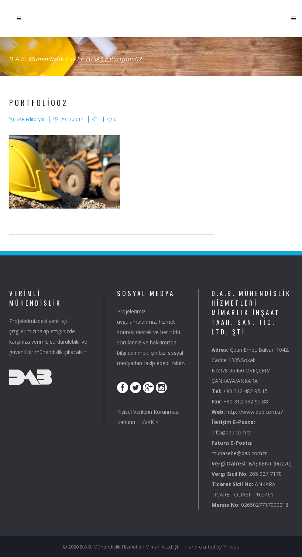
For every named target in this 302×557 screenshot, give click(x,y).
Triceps (231, 546)
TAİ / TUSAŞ (86, 59)
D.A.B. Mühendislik (36, 59)
